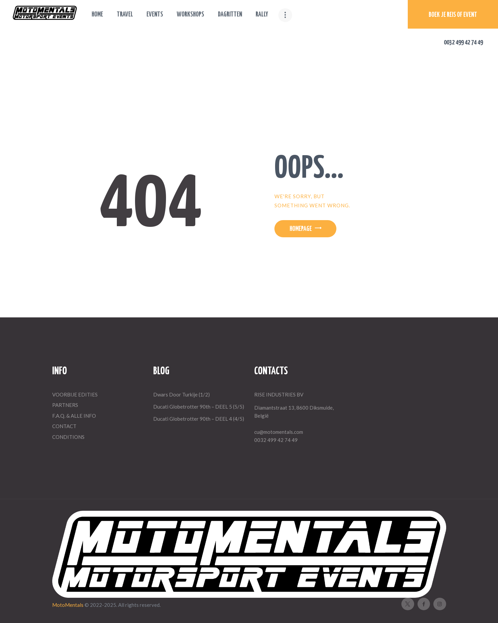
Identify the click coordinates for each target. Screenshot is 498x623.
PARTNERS (65, 405)
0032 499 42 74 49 (276, 440)
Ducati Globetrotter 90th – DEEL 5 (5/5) (198, 407)
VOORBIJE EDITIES (75, 394)
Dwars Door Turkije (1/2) (181, 394)
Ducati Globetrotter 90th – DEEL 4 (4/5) (198, 419)
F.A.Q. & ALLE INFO (74, 416)
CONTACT (64, 426)
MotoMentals (68, 605)
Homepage (301, 229)
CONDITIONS (68, 437)
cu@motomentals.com (278, 432)
